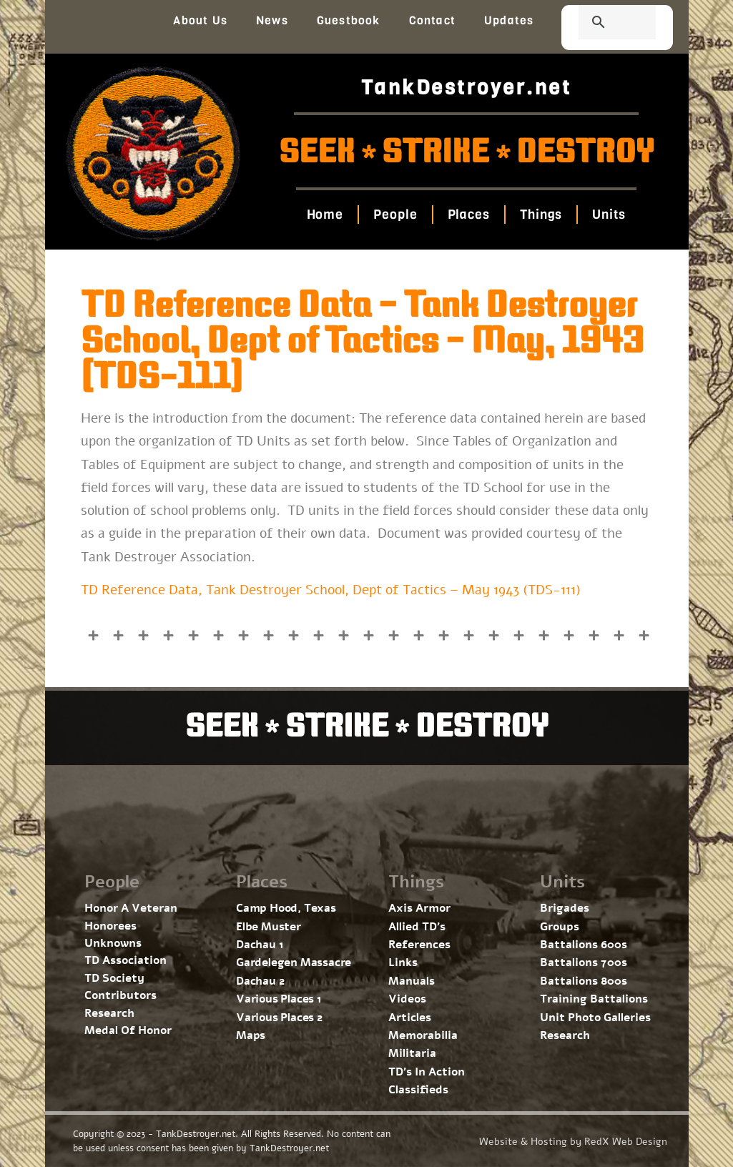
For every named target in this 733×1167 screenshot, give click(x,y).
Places (469, 214)
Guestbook (348, 20)
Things (541, 214)
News (272, 20)
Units (609, 214)
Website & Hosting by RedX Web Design (573, 1141)
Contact (432, 20)
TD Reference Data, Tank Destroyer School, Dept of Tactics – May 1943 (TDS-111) (331, 590)
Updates (508, 20)
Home (325, 214)
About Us (200, 20)
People (395, 214)
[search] (600, 23)
